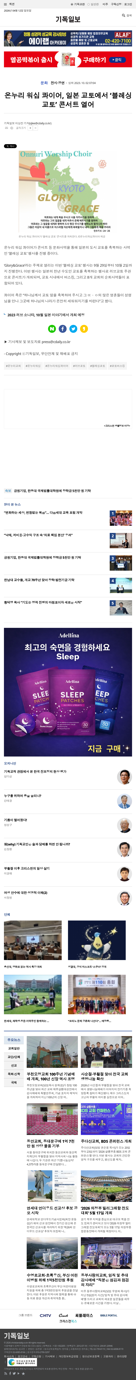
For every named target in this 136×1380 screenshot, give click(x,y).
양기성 (8, 776)
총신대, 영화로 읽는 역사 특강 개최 (23, 967)
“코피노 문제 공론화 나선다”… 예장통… (89, 1021)
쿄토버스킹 (118, 366)
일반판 (95, 4)
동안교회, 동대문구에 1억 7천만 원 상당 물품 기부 (51, 1144)
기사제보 (50, 1356)
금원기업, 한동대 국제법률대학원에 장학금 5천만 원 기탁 (52, 491)
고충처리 (108, 1356)
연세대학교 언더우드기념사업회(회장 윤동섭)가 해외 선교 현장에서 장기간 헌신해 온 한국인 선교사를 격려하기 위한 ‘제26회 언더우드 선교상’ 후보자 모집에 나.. (51, 1225)
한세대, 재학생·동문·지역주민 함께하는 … (26, 1021)
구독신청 (116, 4)
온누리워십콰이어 (57, 366)
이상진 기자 (22, 123)
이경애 (8, 873)
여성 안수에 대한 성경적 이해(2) (25, 893)
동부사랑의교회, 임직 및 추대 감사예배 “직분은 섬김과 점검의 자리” (105, 1280)
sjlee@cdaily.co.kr (40, 123)
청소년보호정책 (90, 1356)
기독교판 (79, 4)
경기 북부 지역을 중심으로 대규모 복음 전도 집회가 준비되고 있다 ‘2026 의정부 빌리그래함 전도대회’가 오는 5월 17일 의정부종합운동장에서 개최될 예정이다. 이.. (106, 1225)
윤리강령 (122, 1356)
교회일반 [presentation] (14, 1048)
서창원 (8, 897)
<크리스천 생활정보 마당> (117, 426)
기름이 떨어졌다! (15, 820)
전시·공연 (57, 83)
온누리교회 (14, 366)
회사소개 (9, 1356)
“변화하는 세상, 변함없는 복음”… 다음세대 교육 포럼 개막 (43, 513)
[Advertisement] (68, 458)
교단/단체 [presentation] (14, 1057)
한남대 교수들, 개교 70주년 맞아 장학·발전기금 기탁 (39, 580)
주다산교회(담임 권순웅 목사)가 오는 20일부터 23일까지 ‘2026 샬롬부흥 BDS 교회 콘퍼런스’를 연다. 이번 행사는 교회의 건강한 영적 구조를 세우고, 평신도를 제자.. (106, 1153)
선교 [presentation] (14, 1065)
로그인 (128, 4)
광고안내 (22, 1356)
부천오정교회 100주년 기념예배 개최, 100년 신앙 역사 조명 (51, 1077)
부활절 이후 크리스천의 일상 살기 (27, 868)
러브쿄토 (80, 366)
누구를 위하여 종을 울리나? (22, 796)
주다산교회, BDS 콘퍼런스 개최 (106, 1141)
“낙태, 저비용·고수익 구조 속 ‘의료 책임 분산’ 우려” (38, 535)
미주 (105, 4)
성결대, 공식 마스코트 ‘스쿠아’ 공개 (87, 967)
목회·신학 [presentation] (14, 1074)
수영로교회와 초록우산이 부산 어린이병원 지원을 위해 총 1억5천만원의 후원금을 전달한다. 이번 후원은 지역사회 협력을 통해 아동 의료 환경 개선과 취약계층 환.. (52, 1292)
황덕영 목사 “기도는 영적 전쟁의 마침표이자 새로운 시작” (43, 602)
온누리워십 (34, 366)
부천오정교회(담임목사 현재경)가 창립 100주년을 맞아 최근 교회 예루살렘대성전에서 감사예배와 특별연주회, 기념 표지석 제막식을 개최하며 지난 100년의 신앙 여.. (52, 1091)
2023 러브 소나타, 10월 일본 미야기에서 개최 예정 (46, 315)
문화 (44, 83)
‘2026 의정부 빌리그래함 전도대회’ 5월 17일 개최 (105, 1211)
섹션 (9, 4)
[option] (36, 946)
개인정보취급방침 (68, 1356)
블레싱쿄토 (98, 366)
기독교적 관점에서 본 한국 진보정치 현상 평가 (35, 771)
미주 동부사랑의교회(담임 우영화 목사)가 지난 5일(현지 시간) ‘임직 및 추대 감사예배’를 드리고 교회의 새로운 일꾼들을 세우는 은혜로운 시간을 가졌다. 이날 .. (105, 1297)
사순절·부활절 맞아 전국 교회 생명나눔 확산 (104, 1077)
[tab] (14, 1048)
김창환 (8, 849)
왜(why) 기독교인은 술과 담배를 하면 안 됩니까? (37, 844)
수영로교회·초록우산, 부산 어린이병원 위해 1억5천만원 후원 (52, 1278)
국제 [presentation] (14, 1083)
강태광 (8, 801)
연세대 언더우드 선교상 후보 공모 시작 (52, 1211)
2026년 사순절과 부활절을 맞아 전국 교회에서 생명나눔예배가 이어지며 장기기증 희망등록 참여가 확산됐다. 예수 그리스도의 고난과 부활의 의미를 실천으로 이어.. (106, 1091)
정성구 (8, 825)
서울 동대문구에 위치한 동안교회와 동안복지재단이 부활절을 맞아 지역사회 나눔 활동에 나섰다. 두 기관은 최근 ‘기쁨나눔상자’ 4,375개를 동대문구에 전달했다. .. (52, 1158)
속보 (8, 491)
